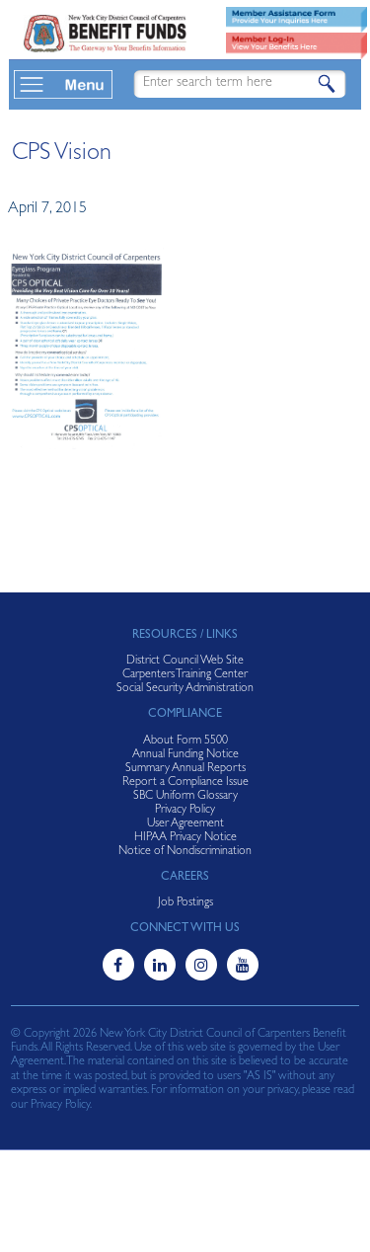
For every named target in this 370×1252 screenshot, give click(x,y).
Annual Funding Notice (185, 755)
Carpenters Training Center (185, 675)
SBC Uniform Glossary (185, 797)
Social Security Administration (185, 689)
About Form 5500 (185, 741)
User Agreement (185, 824)
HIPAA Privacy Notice (185, 838)
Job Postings (185, 903)
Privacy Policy (185, 811)
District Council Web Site (185, 661)
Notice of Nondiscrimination (185, 852)
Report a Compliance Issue (185, 783)
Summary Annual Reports (185, 769)
